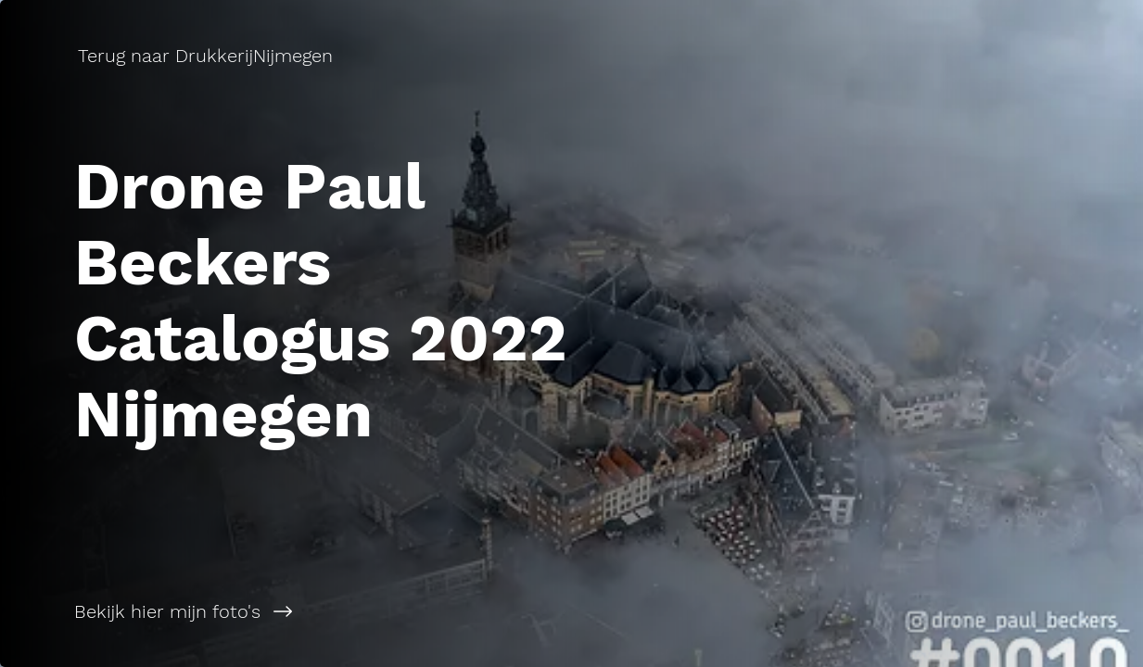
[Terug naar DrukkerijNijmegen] (207, 55)
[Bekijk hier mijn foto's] (286, 611)
